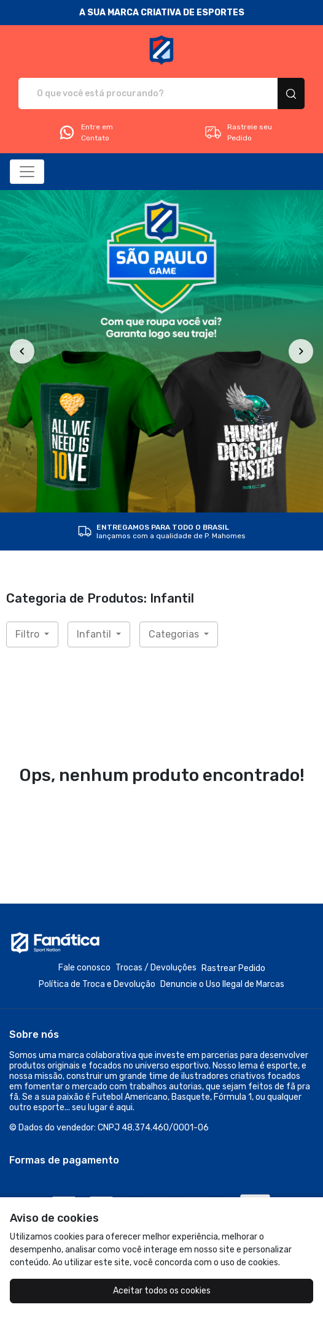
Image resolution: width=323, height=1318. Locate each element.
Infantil (95, 634)
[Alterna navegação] (27, 171)
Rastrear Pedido (233, 968)
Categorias (175, 634)
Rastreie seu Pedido (238, 132)
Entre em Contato (85, 132)
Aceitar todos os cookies (162, 1291)
